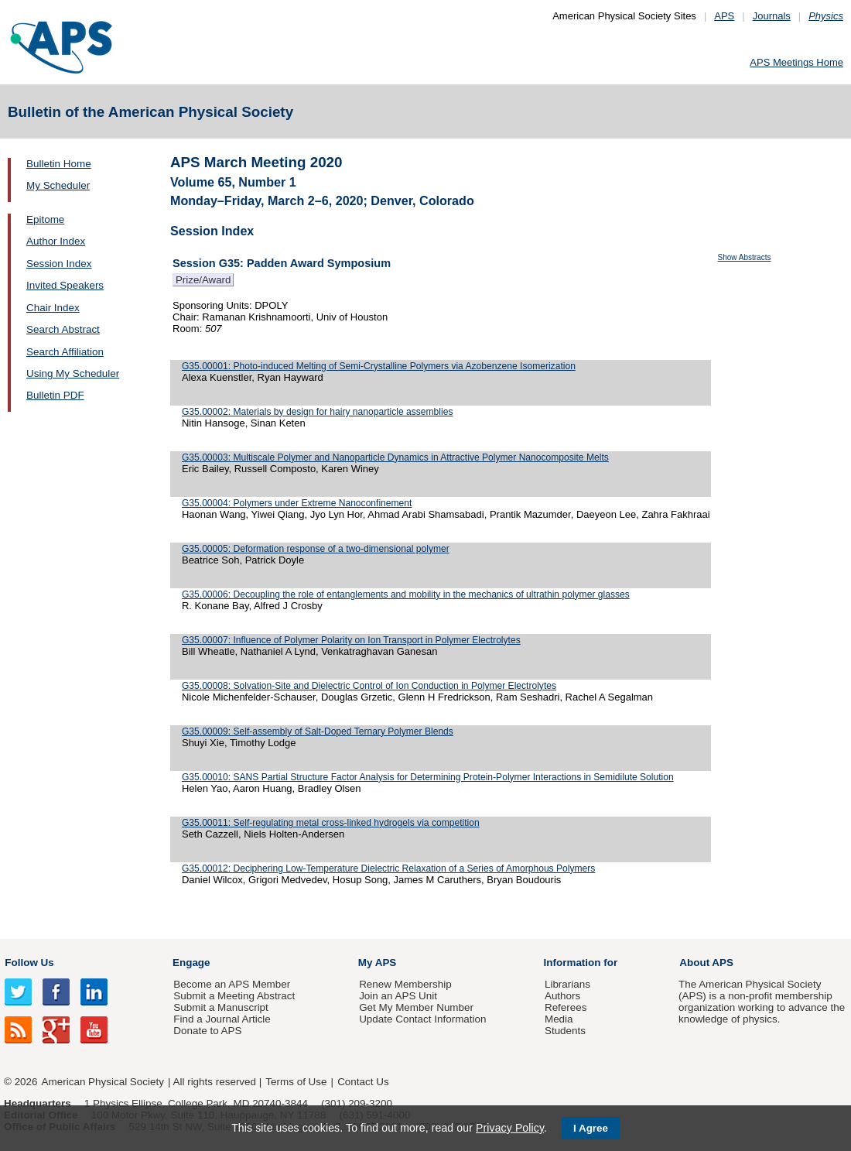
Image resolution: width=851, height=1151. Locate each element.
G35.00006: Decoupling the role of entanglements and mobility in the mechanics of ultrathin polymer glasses (406, 594)
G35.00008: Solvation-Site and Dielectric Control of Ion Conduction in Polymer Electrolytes (369, 685)
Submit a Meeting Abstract (234, 996)
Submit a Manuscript (220, 1007)
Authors (562, 996)
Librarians (567, 984)
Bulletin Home (58, 164)
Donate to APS (207, 1030)
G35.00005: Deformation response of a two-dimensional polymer (315, 548)
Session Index (58, 263)
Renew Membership (405, 984)
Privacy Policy (510, 1128)
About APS (706, 962)
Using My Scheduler (72, 373)
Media (559, 1019)
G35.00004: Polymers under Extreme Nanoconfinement (297, 503)
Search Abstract (63, 329)
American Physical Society (103, 1082)
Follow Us (29, 962)
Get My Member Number (416, 1007)
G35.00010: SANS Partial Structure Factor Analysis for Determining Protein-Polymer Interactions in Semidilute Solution (428, 777)
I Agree (590, 1128)
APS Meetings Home (796, 62)
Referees (566, 1007)
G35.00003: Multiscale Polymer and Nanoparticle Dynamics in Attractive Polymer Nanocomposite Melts (395, 457)
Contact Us (362, 1082)
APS (724, 16)
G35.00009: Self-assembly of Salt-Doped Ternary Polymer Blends (317, 731)
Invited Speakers (65, 285)
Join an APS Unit (398, 996)
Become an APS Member (231, 984)
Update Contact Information (422, 1019)
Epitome (45, 219)
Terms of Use (295, 1082)
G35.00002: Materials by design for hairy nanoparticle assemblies (317, 411)
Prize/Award (203, 280)
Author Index (55, 241)
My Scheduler (58, 185)
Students (565, 1030)
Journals (772, 16)
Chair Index (53, 307)
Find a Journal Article (221, 1019)
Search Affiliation (65, 352)
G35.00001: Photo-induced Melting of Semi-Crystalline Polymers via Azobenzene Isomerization (379, 366)
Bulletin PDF (55, 395)
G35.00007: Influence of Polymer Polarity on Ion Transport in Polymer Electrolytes (351, 640)
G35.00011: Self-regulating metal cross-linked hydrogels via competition (331, 822)
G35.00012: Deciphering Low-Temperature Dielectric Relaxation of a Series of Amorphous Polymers (388, 868)
